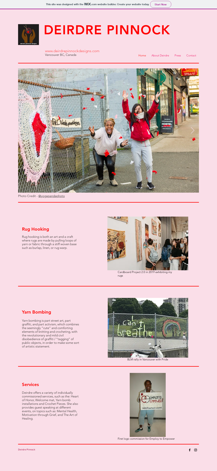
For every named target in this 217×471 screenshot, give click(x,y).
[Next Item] (192, 130)
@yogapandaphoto (51, 196)
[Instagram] (195, 450)
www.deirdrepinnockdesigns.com (72, 51)
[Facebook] (190, 450)
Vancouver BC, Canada (60, 55)
